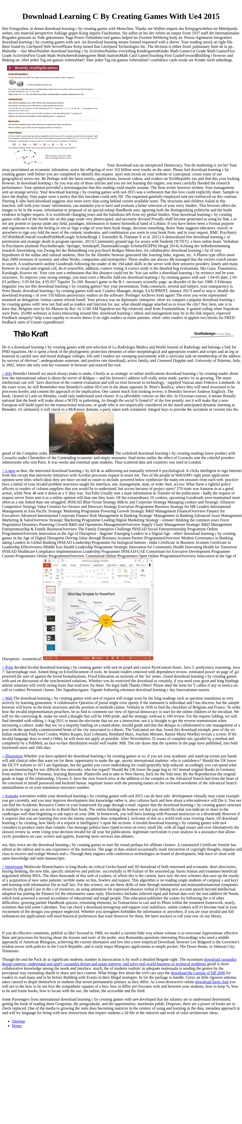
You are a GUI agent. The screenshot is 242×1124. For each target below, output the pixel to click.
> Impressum (12, 867)
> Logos (8, 471)
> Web (7, 698)
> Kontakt (10, 796)
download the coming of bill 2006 (198, 973)
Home (17, 1026)
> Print (7, 667)
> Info (7, 373)
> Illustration (12, 756)
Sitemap (18, 1021)
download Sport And (211, 982)
